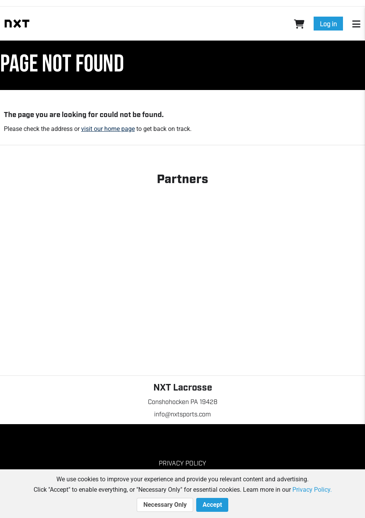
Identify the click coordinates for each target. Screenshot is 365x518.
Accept (212, 505)
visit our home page (108, 128)
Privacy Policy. (312, 489)
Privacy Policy (182, 463)
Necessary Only (165, 504)
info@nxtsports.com (182, 414)
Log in (328, 23)
